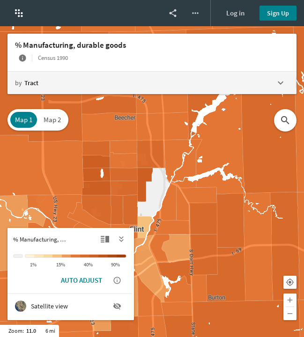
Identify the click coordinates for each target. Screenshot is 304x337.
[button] (18, 13)
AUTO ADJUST (81, 280)
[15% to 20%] (66, 256)
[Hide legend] (121, 239)
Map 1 (23, 119)
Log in (235, 12)
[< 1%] (30, 256)
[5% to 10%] (48, 256)
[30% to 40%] (84, 256)
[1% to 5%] (39, 256)
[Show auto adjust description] (117, 280)
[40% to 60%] (94, 256)
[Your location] (290, 282)
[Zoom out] (290, 313)
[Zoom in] (290, 300)
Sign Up (278, 13)
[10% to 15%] (57, 256)
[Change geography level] (151, 83)
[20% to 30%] (75, 256)
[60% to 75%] (103, 256)
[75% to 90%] (112, 256)
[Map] (152, 181)
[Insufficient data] (18, 256)
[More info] (22, 58)
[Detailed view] (104, 239)
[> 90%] (121, 256)
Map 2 (52, 119)
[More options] (195, 13)
